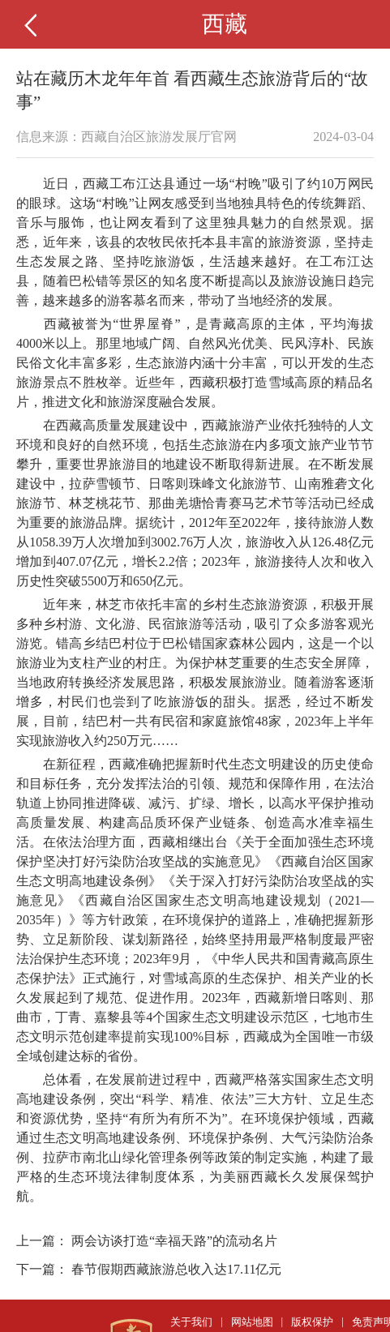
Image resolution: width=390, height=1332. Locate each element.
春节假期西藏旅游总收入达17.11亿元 (176, 1269)
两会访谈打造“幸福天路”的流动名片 (174, 1241)
